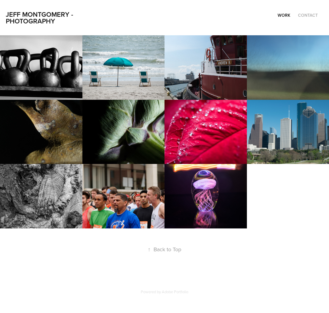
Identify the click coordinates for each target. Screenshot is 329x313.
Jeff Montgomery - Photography (40, 17)
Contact (308, 15)
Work (284, 15)
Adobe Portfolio (175, 291)
